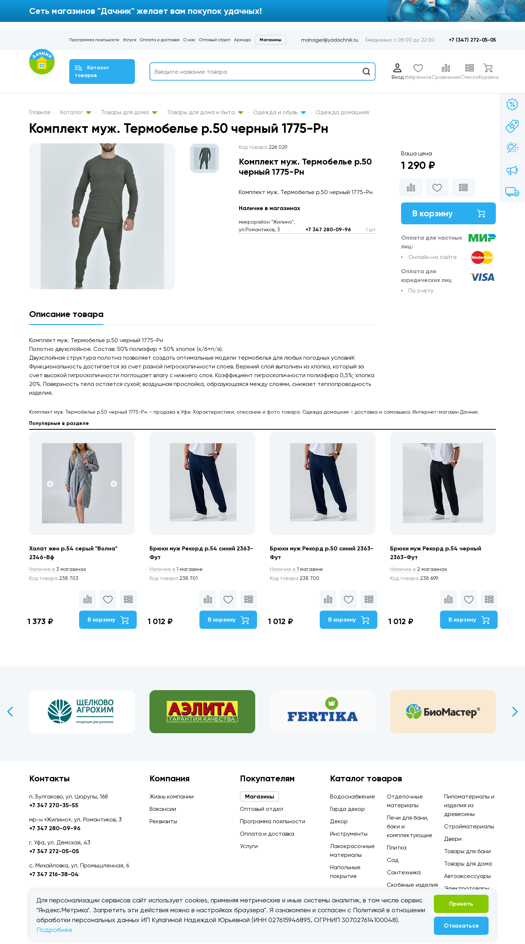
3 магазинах (57, 569)
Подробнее (54, 929)
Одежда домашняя (342, 112)
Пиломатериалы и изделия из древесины (469, 805)
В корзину (448, 213)
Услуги (129, 39)
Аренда (242, 39)
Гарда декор (347, 808)
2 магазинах (418, 569)
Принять (461, 903)
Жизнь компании (171, 796)
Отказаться (461, 925)
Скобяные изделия (412, 884)
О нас (189, 39)
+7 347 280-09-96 (328, 230)
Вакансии (162, 808)
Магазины (270, 39)
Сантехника (404, 872)
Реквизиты (163, 821)
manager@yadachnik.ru (329, 40)
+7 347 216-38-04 (54, 874)
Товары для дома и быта (205, 112)
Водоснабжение (352, 796)
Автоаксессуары (467, 876)
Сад (392, 859)
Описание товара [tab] (66, 314)
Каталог (75, 112)
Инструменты (349, 833)
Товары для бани (467, 851)
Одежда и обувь (279, 112)
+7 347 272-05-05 (54, 851)
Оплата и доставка (160, 39)
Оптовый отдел (214, 39)
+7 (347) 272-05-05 (472, 40)
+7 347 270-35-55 (53, 805)
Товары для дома (129, 112)
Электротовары (466, 888)
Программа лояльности (94, 39)
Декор (339, 821)
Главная (39, 112)
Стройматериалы (469, 826)
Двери (453, 838)
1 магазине (176, 569)
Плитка (397, 847)
